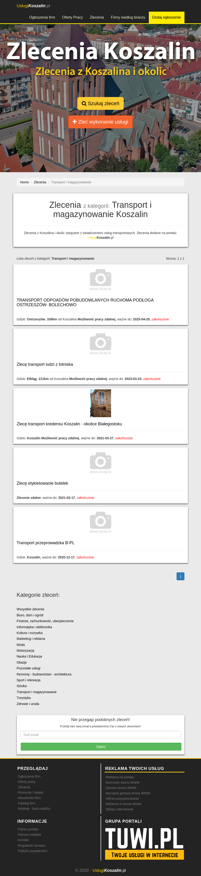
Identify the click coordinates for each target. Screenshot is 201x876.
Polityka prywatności (33, 851)
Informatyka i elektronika (34, 627)
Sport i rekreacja (29, 680)
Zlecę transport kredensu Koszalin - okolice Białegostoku (69, 424)
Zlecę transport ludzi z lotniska (45, 364)
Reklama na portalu (120, 777)
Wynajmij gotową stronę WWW (128, 793)
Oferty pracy (27, 782)
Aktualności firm (29, 798)
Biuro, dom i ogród (30, 615)
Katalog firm (26, 803)
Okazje (22, 662)
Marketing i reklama (31, 639)
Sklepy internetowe (119, 809)
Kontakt (23, 840)
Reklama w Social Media (123, 804)
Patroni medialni (29, 834)
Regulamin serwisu (31, 845)
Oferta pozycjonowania (122, 798)
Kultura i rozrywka (30, 633)
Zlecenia (97, 17)
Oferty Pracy (72, 17)
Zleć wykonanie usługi (100, 122)
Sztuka (22, 686)
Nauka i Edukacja (29, 656)
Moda (21, 645)
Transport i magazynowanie (37, 692)
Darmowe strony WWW (123, 782)
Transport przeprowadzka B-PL (46, 542)
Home (24, 182)
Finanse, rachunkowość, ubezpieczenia (45, 621)
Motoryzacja (25, 650)
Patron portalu (28, 829)
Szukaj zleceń (100, 103)
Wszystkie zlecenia (30, 609)
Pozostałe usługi (29, 668)
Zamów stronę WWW (121, 788)
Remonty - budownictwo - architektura (44, 674)
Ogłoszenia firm (42, 17)
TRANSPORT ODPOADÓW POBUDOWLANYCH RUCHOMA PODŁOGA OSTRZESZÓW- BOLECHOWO (85, 302)
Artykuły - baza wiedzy (34, 808)
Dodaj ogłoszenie (166, 17)
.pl (33, 5)
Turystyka (24, 698)
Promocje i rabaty (30, 792)
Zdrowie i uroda (28, 704)
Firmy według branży (128, 17)
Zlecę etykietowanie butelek (42, 483)
